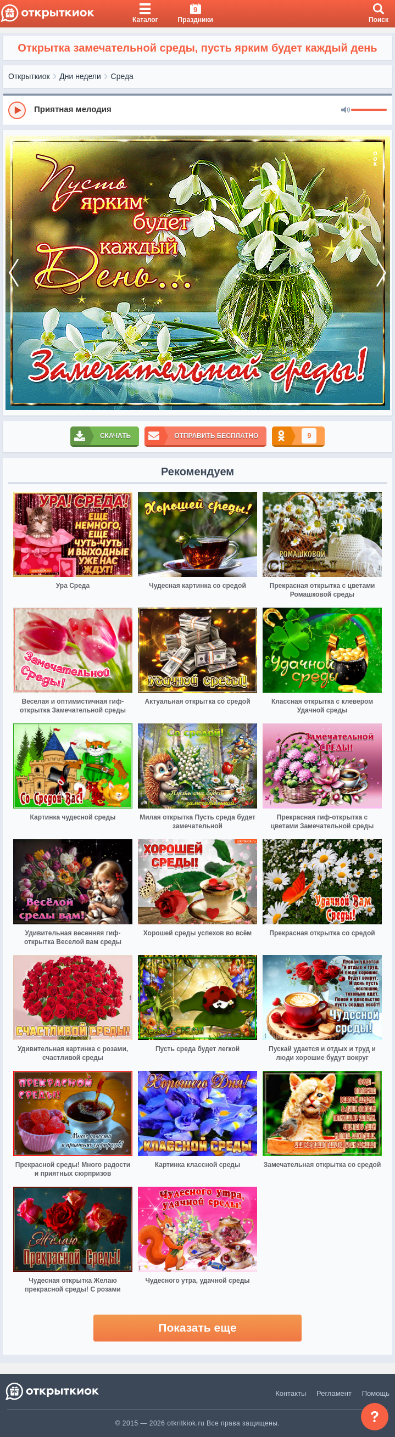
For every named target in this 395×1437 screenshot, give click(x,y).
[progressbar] (369, 110)
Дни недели (80, 76)
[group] (197, 110)
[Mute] (345, 110)
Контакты (290, 1393)
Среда (122, 76)
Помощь (376, 1393)
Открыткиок (29, 76)
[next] (381, 273)
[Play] (17, 110)
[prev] (13, 273)
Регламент (334, 1393)
